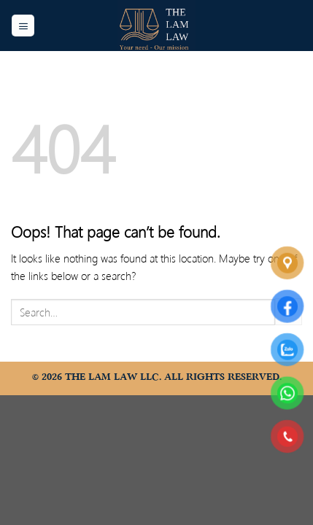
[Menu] (23, 26)
